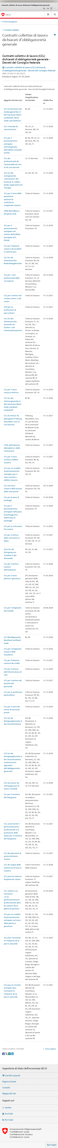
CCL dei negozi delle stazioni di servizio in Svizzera (12, 867)
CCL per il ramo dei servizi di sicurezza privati (12, 709)
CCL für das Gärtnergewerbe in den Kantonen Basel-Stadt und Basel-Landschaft (13, 404)
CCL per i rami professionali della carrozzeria (11, 278)
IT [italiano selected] (51, 8)
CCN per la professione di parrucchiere (10, 310)
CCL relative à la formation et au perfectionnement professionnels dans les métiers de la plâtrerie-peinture (12, 900)
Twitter (8, 1107)
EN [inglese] (55, 8)
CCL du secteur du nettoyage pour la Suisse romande (11, 786)
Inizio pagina (50, 1049)
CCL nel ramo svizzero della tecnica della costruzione (13, 488)
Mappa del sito (9, 1093)
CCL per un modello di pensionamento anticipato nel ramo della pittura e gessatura (12, 920)
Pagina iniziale (9, 1081)
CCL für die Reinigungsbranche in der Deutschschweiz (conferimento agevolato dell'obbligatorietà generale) (13, 762)
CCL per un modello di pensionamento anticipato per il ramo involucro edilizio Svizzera (12, 474)
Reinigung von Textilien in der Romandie (10, 555)
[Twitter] (6, 1053)
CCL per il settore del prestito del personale (13, 683)
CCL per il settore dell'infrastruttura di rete (12, 672)
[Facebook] (3, 1053)
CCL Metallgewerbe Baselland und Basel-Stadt (12, 640)
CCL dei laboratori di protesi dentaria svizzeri (12, 856)
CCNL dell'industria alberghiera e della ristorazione (12, 448)
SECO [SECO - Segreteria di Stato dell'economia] (8, 14)
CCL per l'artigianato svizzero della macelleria (12, 652)
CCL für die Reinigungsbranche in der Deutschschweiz (13, 721)
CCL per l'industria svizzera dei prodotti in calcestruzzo (12, 249)
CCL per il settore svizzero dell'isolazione (11, 567)
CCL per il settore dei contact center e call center (13, 298)
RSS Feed (9, 1120)
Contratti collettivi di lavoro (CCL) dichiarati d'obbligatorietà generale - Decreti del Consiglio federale (29, 70)
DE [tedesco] (44, 8)
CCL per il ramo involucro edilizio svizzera (11, 459)
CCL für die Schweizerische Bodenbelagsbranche (13, 260)
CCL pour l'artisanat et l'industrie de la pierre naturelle (12, 940)
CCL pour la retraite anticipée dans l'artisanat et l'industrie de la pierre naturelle (12, 991)
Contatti (6, 1087)
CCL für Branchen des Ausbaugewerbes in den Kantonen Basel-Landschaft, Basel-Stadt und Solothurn (13, 115)
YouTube (9, 1113)
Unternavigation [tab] (10, 21)
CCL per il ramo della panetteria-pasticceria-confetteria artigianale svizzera (12, 199)
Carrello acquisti (12, 1075)
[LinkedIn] (12, 1053)
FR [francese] (48, 8)
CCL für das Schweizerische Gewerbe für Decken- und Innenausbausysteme (13, 324)
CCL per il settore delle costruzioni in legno (12, 538)
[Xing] (9, 1053)
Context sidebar (11, 30)
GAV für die (9, 549)
